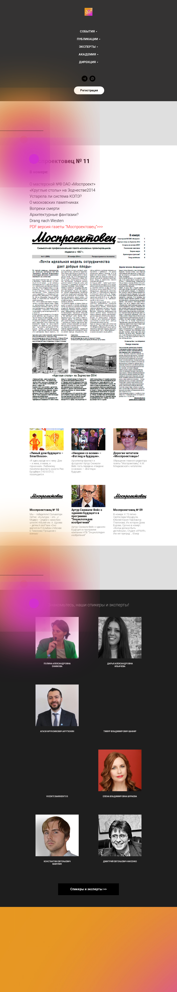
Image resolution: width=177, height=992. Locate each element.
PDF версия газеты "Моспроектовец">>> (66, 226)
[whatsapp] (92, 79)
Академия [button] (87, 54)
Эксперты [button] (87, 47)
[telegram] (85, 79)
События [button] (87, 31)
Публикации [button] (87, 39)
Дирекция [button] (87, 62)
